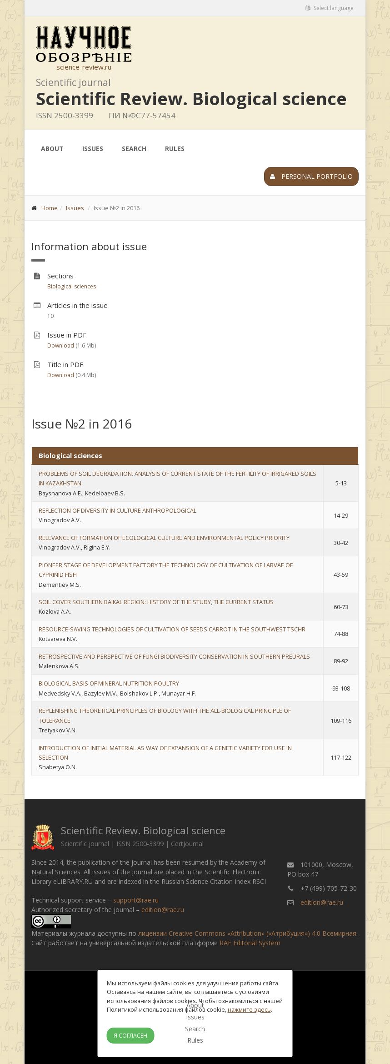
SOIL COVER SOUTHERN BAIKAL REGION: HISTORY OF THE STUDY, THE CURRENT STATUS (156, 602)
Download (60, 345)
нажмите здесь (249, 1009)
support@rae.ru (136, 900)
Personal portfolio (311, 176)
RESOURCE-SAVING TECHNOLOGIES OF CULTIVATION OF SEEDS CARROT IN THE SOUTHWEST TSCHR (172, 629)
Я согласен (130, 1035)
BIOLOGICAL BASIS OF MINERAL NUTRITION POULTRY (109, 683)
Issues (92, 148)
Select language (329, 8)
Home (49, 208)
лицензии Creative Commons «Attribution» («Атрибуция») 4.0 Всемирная (247, 933)
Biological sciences (71, 286)
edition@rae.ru (162, 909)
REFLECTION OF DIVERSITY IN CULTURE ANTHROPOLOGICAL (117, 510)
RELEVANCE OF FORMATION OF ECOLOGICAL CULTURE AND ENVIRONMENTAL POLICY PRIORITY (164, 538)
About (52, 148)
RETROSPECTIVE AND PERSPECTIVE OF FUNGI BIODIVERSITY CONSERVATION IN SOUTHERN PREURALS (174, 656)
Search (134, 148)
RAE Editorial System (250, 942)
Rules (175, 148)
